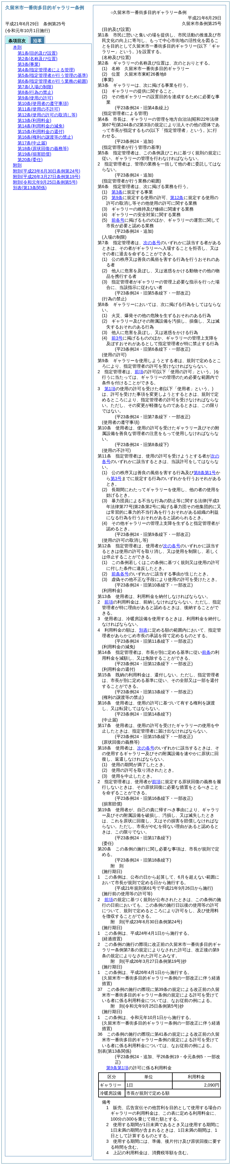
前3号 (117, 338)
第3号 (116, 478)
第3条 (117, 192)
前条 (206, 652)
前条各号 (120, 573)
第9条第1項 (117, 1067)
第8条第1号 (205, 472)
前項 (139, 371)
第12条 (177, 197)
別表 (143, 630)
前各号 (117, 220)
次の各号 (152, 242)
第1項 (110, 388)
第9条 (117, 197)
